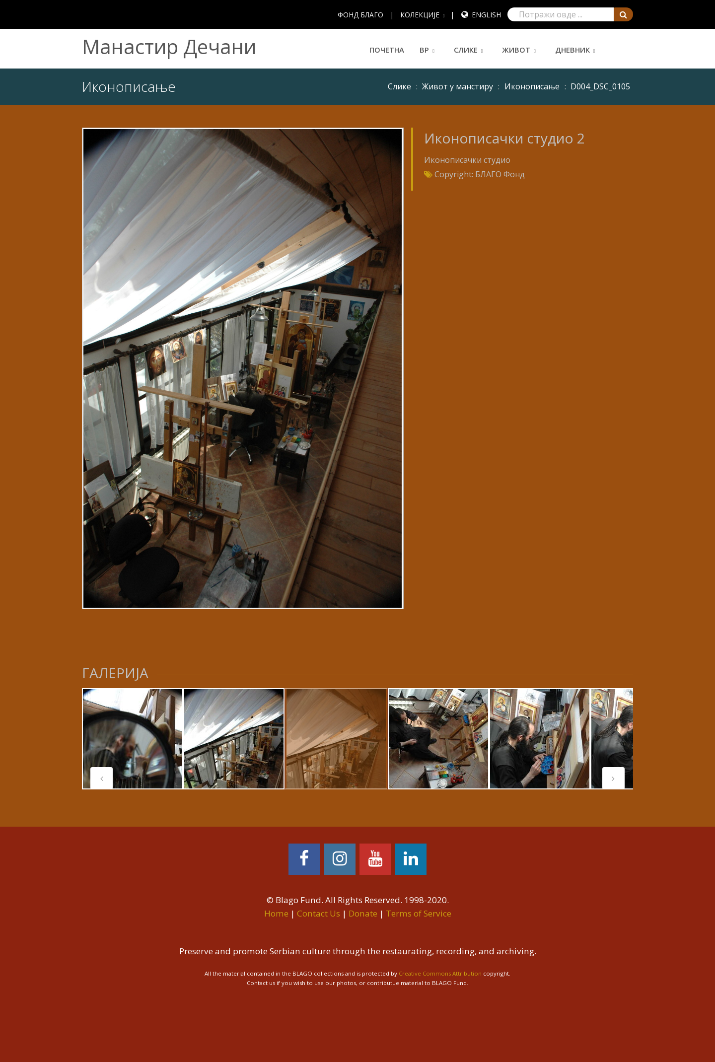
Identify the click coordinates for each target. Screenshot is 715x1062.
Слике (466, 50)
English (486, 14)
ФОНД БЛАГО (360, 14)
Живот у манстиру (457, 86)
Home (276, 913)
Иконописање (532, 86)
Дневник (572, 50)
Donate (363, 913)
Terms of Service (418, 913)
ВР (424, 50)
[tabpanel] (132, 738)
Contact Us (318, 913)
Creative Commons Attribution (440, 973)
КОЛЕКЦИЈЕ (419, 14)
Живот (516, 50)
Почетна (386, 50)
